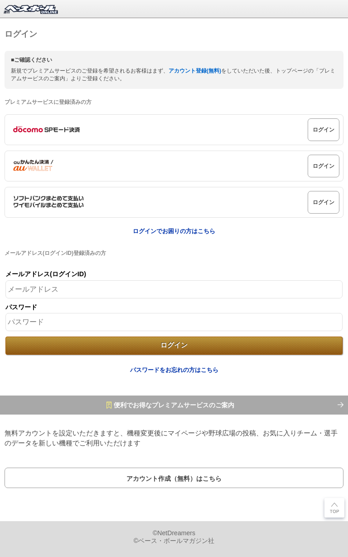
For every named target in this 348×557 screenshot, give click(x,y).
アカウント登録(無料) (195, 71)
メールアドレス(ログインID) (45, 274)
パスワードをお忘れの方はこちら (174, 369)
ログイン (323, 130)
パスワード (21, 307)
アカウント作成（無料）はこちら (174, 478)
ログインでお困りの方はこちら (174, 231)
